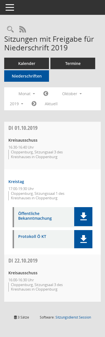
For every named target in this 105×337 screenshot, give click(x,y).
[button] (83, 216)
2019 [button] (16, 103)
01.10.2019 (23, 128)
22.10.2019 (23, 260)
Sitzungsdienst (73, 317)
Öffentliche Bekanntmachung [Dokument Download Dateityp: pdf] (35, 216)
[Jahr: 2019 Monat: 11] (34, 104)
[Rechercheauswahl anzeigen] (10, 29)
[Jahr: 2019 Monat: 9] (45, 94)
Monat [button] (26, 93)
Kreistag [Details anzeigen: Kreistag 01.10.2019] (16, 181)
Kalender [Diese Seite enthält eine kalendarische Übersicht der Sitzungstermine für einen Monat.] (26, 63)
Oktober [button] (72, 93)
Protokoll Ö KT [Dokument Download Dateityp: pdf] (32, 236)
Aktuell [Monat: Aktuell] (51, 103)
